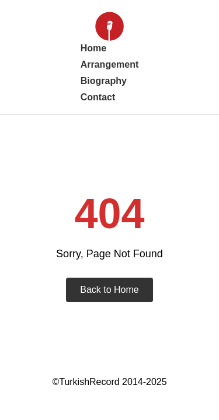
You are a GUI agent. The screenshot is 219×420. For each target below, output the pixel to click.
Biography (104, 81)
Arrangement (110, 64)
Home (93, 48)
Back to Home (109, 290)
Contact (98, 97)
